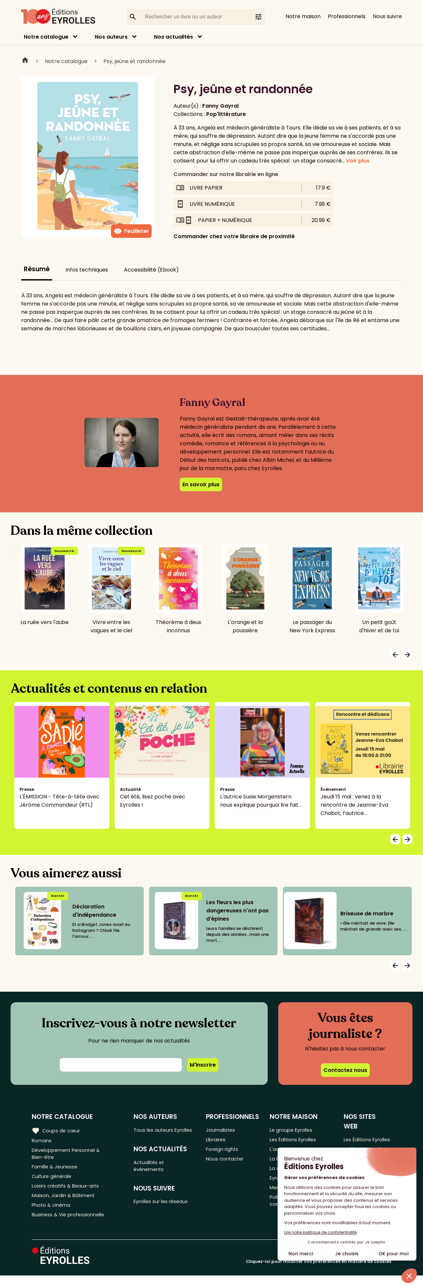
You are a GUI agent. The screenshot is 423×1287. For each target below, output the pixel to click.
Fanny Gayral (220, 106)
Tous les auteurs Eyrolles (156, 1134)
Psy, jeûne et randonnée (134, 61)
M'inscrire (203, 1065)
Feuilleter (131, 231)
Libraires (219, 1141)
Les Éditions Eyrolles (297, 1141)
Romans (42, 1141)
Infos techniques (86, 270)
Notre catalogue (46, 37)
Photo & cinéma (52, 1215)
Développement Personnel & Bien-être (69, 1156)
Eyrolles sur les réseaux (165, 1214)
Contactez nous (345, 1070)
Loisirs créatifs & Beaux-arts (68, 1193)
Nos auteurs (111, 37)
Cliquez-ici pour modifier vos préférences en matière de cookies (318, 1273)
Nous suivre (387, 16)
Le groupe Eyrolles (295, 1130)
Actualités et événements (152, 1176)
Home (25, 61)
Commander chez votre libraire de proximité (234, 236)
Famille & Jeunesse (56, 1171)
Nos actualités (173, 37)
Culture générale (54, 1182)
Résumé (37, 269)
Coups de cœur (57, 1130)
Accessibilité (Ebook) (151, 270)
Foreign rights (226, 1152)
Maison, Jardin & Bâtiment (65, 1204)
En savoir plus (200, 484)
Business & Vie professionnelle (70, 1226)
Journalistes (223, 1130)
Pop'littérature (226, 114)
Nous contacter (228, 1163)
